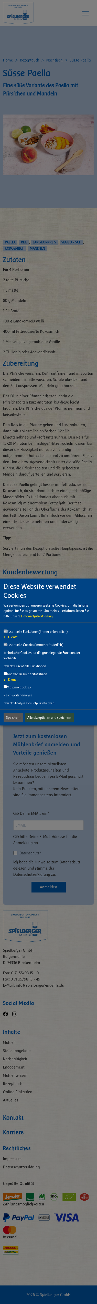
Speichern (13, 718)
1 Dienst (10, 637)
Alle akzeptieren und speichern (49, 718)
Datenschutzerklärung (37, 616)
